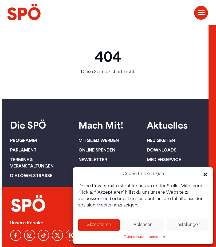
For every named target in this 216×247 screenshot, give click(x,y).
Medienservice (164, 159)
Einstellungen (187, 225)
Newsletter (92, 159)
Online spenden (96, 150)
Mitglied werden (98, 140)
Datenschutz (134, 237)
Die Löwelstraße (31, 175)
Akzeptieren (99, 225)
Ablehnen (142, 225)
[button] (205, 174)
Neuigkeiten (161, 140)
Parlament (23, 150)
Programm (23, 140)
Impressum (156, 237)
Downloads (161, 150)
